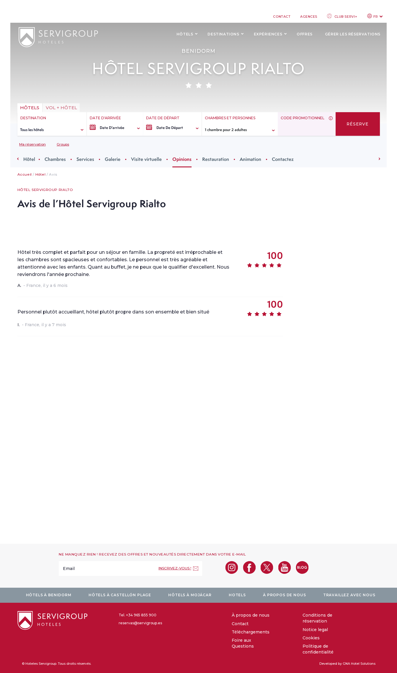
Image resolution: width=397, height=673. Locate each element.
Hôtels (185, 34)
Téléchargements (250, 632)
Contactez (284, 159)
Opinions (183, 159)
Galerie (114, 159)
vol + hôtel (61, 107)
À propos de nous (284, 595)
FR (375, 16)
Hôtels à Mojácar (189, 595)
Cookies (311, 638)
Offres (305, 34)
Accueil (24, 174)
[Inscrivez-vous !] (178, 568)
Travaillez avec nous (349, 595)
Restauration (217, 159)
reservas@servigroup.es (140, 623)
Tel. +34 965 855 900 (137, 615)
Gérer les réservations (352, 34)
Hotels (237, 595)
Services (87, 159)
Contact (281, 16)
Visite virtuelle (148, 159)
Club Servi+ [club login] (342, 16)
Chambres (57, 159)
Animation (252, 159)
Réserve (358, 124)
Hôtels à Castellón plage (120, 595)
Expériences (268, 34)
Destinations (223, 34)
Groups (63, 144)
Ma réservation (32, 144)
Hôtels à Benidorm (48, 595)
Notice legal (315, 629)
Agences (308, 16)
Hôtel (31, 159)
